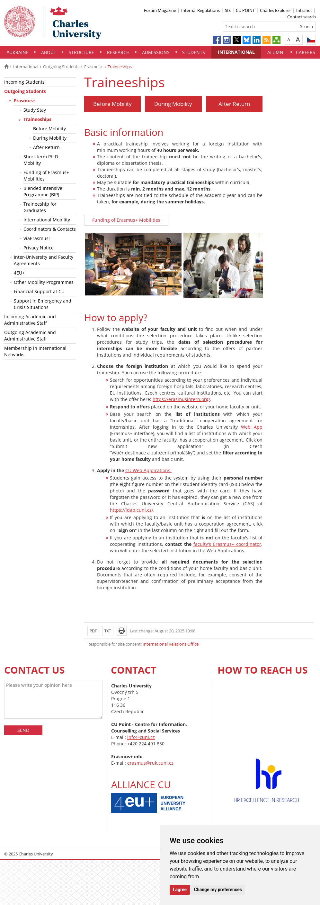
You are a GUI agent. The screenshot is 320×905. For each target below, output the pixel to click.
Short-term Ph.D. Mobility (41, 160)
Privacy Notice (38, 248)
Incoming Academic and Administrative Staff (30, 319)
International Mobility (46, 220)
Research (118, 52)
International (236, 52)
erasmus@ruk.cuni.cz (150, 763)
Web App (251, 427)
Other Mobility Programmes (44, 282)
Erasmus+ (93, 67)
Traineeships (37, 119)
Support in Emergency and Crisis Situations (42, 304)
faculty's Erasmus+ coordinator (227, 544)
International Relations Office (171, 644)
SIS (228, 10)
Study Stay (34, 110)
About (48, 52)
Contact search (301, 17)
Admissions (156, 52)
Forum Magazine (160, 10)
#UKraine (17, 52)
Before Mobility (49, 129)
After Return (46, 147)
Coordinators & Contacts (49, 229)
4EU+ (19, 273)
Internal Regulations (200, 10)
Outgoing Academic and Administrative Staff (30, 335)
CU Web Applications (148, 470)
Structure (81, 52)
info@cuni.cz (141, 737)
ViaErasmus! (36, 238)
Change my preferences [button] (218, 889)
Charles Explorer (275, 10)
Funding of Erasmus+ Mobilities (46, 175)
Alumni (276, 52)
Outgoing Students (61, 67)
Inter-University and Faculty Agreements (43, 260)
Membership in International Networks (35, 351)
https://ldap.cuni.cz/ (131, 510)
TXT (107, 631)
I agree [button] (180, 889)
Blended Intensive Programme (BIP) (42, 191)
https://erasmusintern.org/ (181, 399)
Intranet (304, 10)
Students (193, 52)
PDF (93, 631)
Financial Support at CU (39, 291)
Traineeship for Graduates (40, 207)
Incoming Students (24, 82)
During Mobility (50, 138)
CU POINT (245, 10)
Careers (305, 52)
